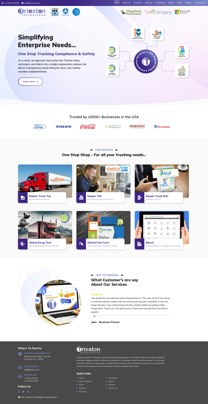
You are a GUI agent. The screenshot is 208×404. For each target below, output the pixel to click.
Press (179, 2)
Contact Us (200, 2)
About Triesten (85, 381)
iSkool (163, 244)
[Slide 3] (103, 289)
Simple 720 (100, 197)
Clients (171, 2)
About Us (127, 2)
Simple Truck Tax (40, 197)
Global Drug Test (43, 244)
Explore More (30, 81)
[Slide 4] (108, 289)
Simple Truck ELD (157, 197)
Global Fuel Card (102, 244)
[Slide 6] (117, 289)
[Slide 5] (112, 289)
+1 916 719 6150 (10, 3)
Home (116, 2)
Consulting (160, 2)
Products (138, 2)
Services (148, 2)
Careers (188, 2)
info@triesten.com (30, 3)
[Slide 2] (98, 289)
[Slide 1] (93, 289)
